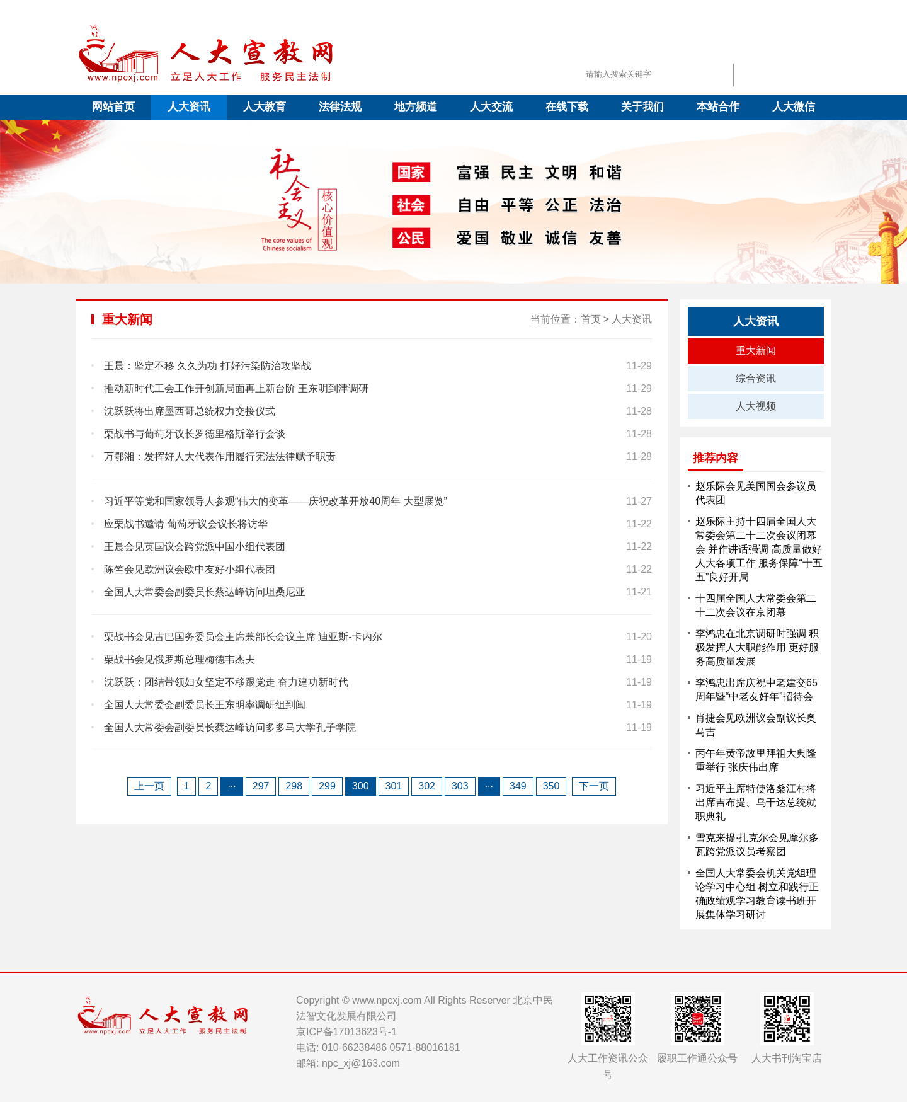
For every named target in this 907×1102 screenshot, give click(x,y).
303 (460, 786)
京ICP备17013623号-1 (346, 1031)
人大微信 (793, 107)
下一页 (594, 786)
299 (327, 786)
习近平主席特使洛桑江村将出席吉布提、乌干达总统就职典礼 (755, 802)
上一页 (149, 786)
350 (551, 786)
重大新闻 (756, 350)
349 (518, 786)
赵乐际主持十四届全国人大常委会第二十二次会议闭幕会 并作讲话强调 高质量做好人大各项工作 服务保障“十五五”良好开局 (759, 549)
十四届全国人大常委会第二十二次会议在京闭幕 (755, 605)
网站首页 (113, 107)
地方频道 (415, 107)
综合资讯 (756, 378)
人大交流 (491, 107)
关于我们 (642, 107)
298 (293, 786)
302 (426, 786)
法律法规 (340, 107)
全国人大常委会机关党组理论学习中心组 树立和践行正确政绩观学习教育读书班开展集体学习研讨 (757, 894)
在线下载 (566, 107)
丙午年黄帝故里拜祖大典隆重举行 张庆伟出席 (755, 760)
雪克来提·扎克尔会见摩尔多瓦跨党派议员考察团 (757, 844)
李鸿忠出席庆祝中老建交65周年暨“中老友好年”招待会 (756, 689)
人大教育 (264, 107)
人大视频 (756, 406)
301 (393, 786)
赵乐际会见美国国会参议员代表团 (755, 493)
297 (261, 786)
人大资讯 (189, 107)
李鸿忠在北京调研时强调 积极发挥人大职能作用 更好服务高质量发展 (757, 647)
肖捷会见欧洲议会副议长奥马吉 (755, 725)
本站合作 (718, 107)
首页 (591, 319)
